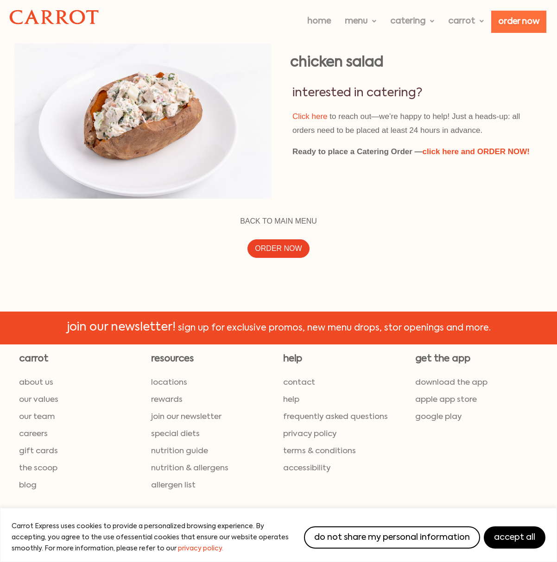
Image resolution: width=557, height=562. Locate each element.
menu (360, 21)
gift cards (38, 451)
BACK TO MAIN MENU (278, 221)
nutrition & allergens (189, 468)
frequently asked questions (335, 417)
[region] (278, 535)
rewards (167, 400)
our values (38, 400)
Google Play (438, 417)
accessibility (306, 468)
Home (319, 21)
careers (33, 434)
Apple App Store (446, 400)
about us (36, 383)
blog (28, 485)
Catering (412, 21)
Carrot (466, 21)
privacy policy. (200, 548)
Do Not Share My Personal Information (392, 537)
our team (37, 417)
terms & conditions (319, 451)
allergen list (173, 485)
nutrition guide (179, 451)
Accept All (514, 537)
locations (169, 383)
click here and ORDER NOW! (476, 151)
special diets (175, 434)
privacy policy (309, 434)
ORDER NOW (278, 248)
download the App (451, 383)
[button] (360, 21)
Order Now (518, 22)
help (291, 400)
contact (299, 383)
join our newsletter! (121, 327)
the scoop (38, 468)
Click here (310, 116)
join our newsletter (186, 417)
